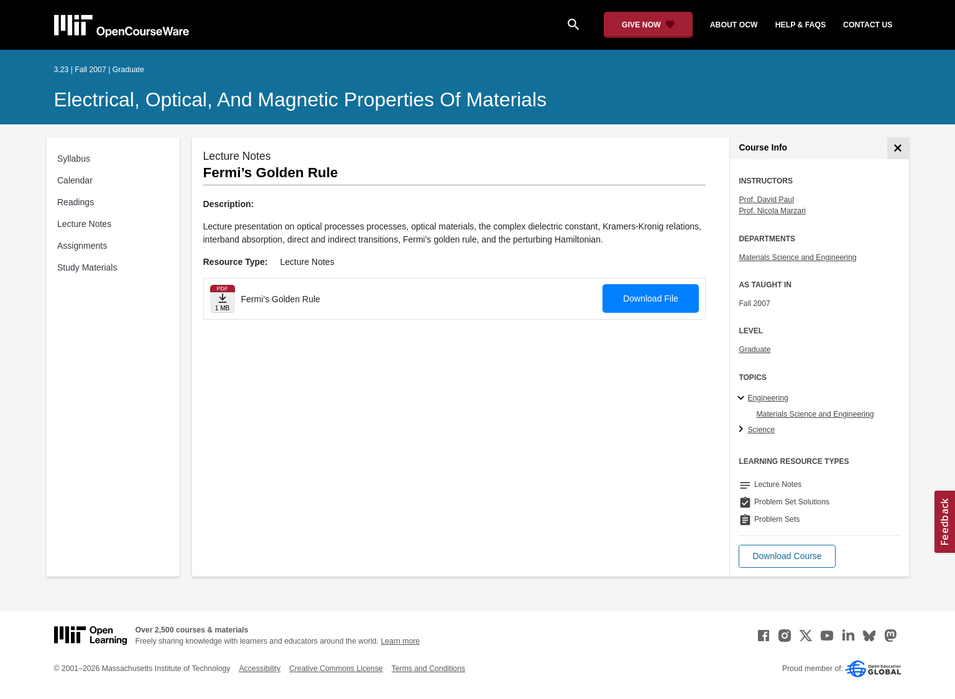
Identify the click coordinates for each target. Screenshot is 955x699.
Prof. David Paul (766, 199)
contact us (867, 25)
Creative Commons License (335, 668)
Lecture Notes (84, 224)
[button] (787, 556)
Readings (75, 202)
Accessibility (259, 668)
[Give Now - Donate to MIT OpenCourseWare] (648, 25)
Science (761, 429)
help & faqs (800, 25)
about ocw (734, 25)
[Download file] (222, 299)
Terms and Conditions (428, 668)
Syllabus (73, 159)
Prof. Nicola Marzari (772, 210)
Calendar (75, 180)
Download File (650, 298)
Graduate (754, 349)
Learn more (400, 641)
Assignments (82, 246)
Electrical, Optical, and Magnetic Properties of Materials (300, 99)
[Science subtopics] (742, 430)
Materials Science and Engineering (797, 257)
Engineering (767, 398)
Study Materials (87, 267)
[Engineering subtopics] (742, 399)
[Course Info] (898, 148)
